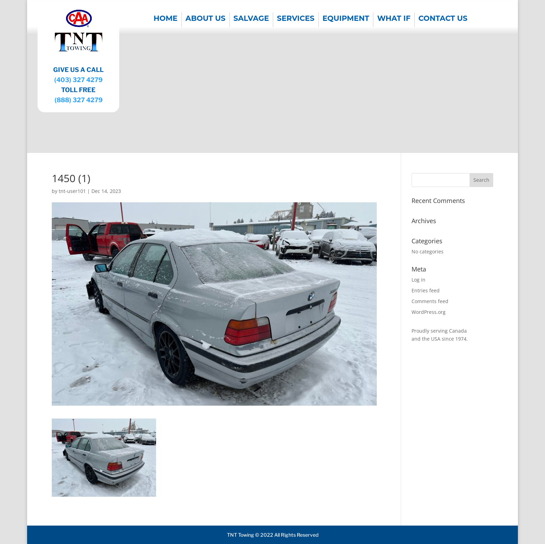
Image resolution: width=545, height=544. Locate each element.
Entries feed (426, 290)
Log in (418, 279)
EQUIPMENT (346, 19)
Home (166, 19)
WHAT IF (393, 19)
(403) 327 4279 (78, 79)
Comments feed (430, 301)
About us (206, 19)
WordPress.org (429, 312)
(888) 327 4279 (79, 100)
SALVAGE (251, 19)
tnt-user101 (72, 191)
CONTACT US (442, 19)
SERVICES (296, 19)
